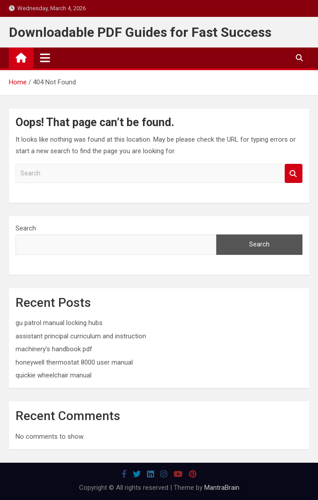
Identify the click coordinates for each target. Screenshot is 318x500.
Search (293, 173)
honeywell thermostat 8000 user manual (74, 362)
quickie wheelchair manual (53, 375)
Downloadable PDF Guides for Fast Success (140, 32)
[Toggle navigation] (45, 58)
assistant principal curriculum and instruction (81, 336)
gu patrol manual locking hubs (59, 323)
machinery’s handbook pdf (54, 349)
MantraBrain (221, 488)
